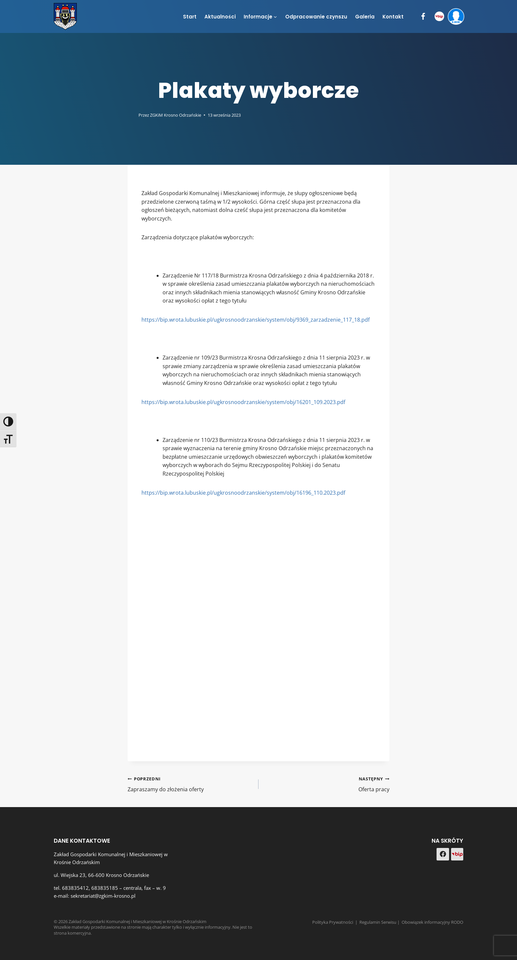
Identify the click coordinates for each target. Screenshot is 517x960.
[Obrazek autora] (132, 115)
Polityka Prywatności (332, 922)
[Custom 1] (457, 854)
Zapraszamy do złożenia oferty (190, 783)
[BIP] (439, 16)
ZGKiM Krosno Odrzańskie (175, 115)
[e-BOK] (455, 16)
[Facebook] (423, 16)
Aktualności (219, 16)
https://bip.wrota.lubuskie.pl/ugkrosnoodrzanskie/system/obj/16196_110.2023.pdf (243, 492)
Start (190, 16)
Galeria (365, 16)
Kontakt (393, 16)
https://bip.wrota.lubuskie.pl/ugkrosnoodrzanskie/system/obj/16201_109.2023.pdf (243, 402)
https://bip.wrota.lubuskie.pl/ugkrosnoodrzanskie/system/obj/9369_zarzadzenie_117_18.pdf (255, 319)
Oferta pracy (326, 783)
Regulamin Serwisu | (380, 922)
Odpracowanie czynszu (316, 16)
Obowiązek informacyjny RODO (432, 922)
